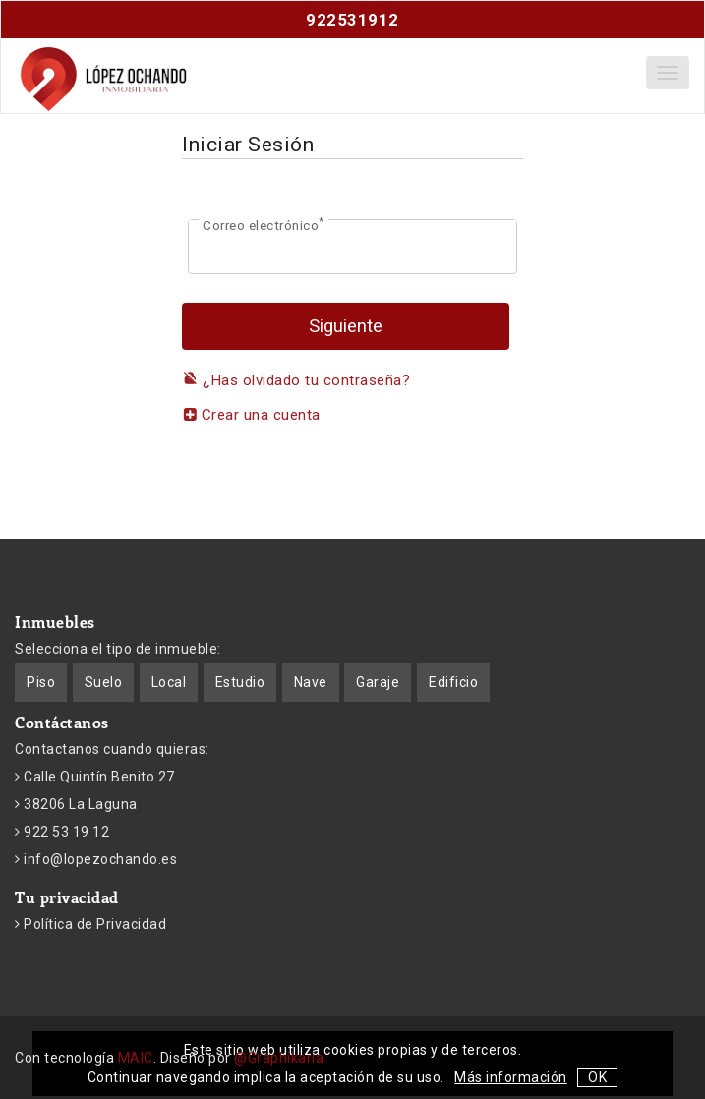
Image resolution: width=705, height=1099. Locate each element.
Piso (41, 682)
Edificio (453, 682)
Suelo (104, 682)
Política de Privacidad (94, 924)
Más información (510, 1077)
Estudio (240, 682)
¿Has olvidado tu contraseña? (296, 380)
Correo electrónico (263, 224)
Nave (310, 682)
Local (169, 682)
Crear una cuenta (251, 415)
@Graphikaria (278, 1058)
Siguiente (345, 326)
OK (597, 1077)
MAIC (135, 1058)
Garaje (377, 682)
